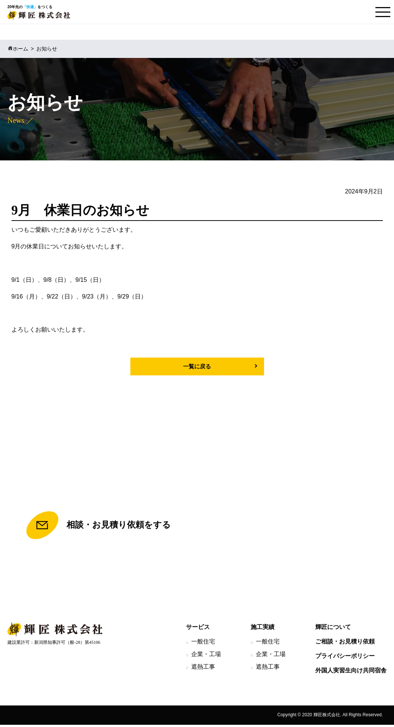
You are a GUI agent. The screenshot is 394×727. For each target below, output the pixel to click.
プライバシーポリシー (345, 658)
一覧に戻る (197, 366)
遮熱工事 (203, 669)
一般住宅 (203, 643)
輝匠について (333, 629)
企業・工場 (206, 656)
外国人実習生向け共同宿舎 (351, 672)
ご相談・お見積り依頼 (345, 643)
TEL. (295, 526)
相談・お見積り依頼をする (98, 527)
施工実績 (262, 629)
